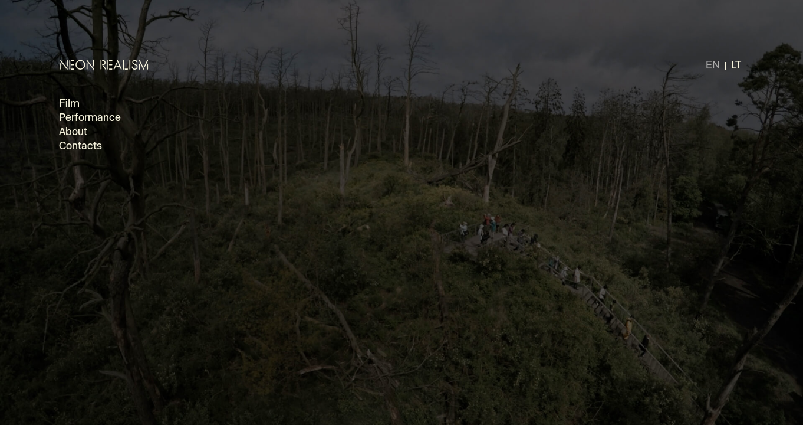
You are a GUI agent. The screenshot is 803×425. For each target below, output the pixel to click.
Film (69, 104)
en (713, 65)
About (73, 132)
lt (736, 65)
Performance (90, 118)
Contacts (80, 146)
